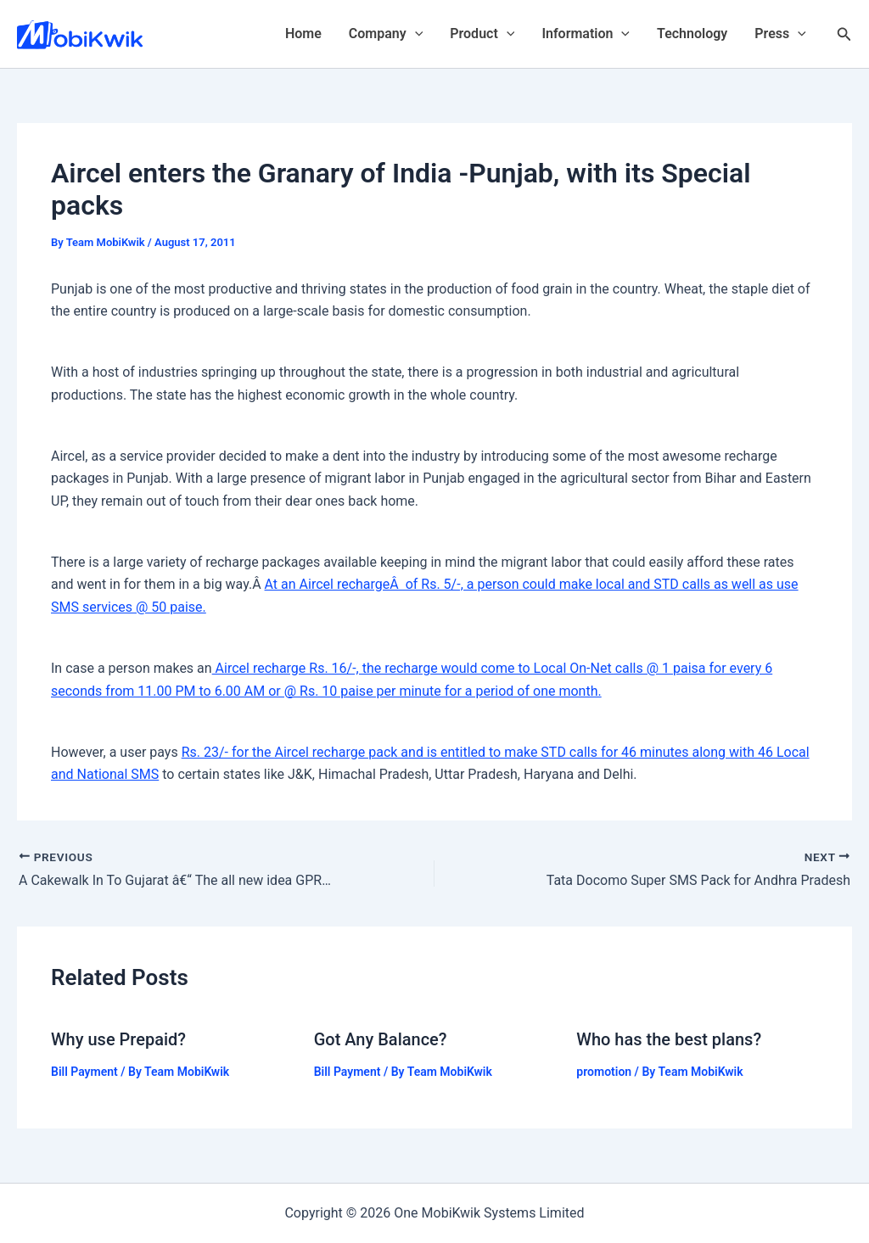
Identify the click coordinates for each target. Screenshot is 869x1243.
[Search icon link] (844, 34)
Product (482, 34)
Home (303, 33)
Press (780, 34)
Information (585, 34)
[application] (414, 34)
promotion (603, 1071)
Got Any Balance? (380, 1039)
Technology (692, 33)
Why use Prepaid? (118, 1039)
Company (386, 34)
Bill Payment (84, 1071)
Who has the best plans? (668, 1039)
